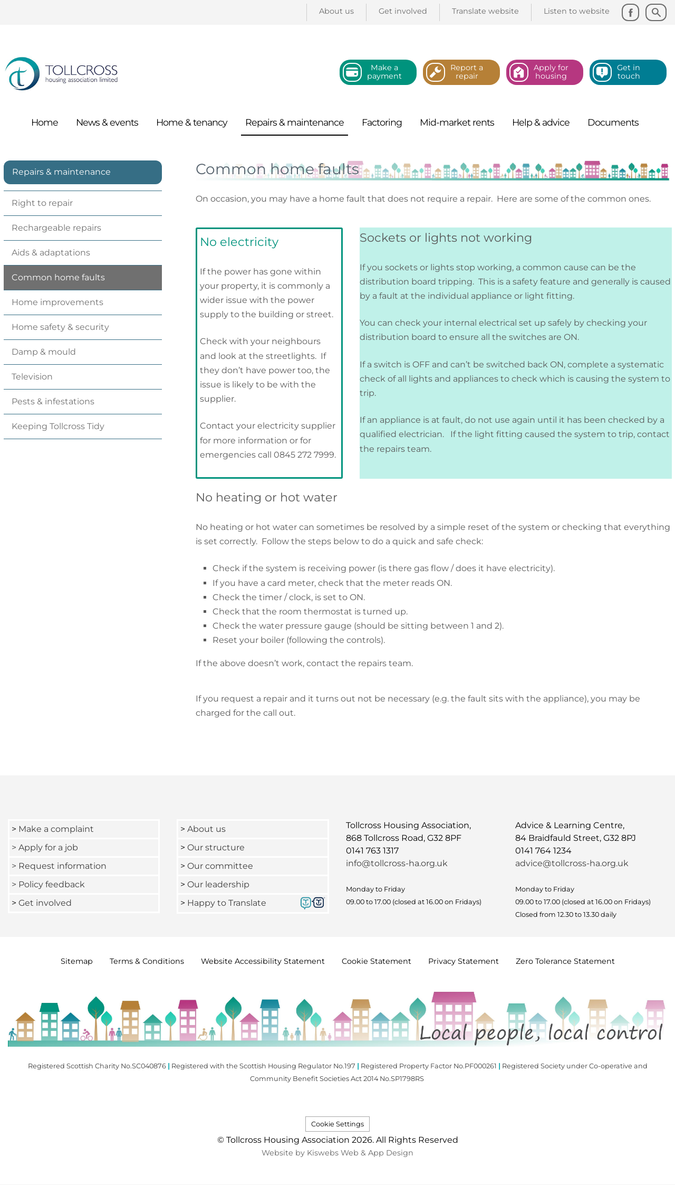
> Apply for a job (45, 847)
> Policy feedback (49, 884)
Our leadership (219, 884)
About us (206, 829)
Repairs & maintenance (61, 172)
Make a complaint (56, 829)
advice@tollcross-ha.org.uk (572, 863)
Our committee (220, 866)
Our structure (216, 847)
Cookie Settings (337, 1124)
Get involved (45, 903)
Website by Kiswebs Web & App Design (337, 1153)
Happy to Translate (226, 903)
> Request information (59, 866)
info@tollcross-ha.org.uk (397, 863)
